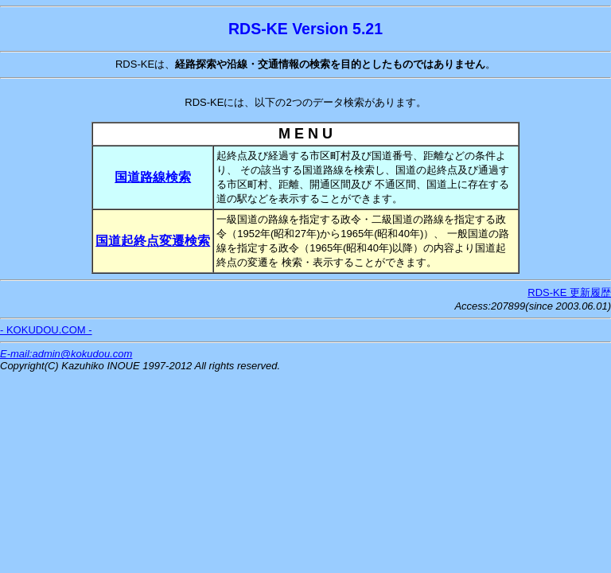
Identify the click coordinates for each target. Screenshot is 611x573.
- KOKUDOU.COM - (46, 330)
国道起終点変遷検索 (152, 241)
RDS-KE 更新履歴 (569, 292)
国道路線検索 (153, 177)
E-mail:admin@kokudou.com (66, 354)
